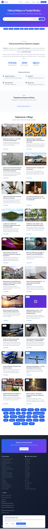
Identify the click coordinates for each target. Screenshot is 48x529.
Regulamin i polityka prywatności (8, 510)
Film (18, 409)
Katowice (42, 28)
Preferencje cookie (5, 512)
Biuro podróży (5, 488)
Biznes (29, 416)
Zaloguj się (4, 501)
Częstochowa (28, 482)
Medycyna (25, 423)
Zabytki (4, 480)
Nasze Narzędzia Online (38, 413)
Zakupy (4, 464)
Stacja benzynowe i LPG (7, 462)
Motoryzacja (13, 416)
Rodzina (35, 416)
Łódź (22, 28)
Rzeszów (27, 476)
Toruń (27, 478)
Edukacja (29, 420)
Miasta (21, 2)
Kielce (27, 480)
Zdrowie (31, 423)
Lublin (26, 28)
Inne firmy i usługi (6, 460)
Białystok (27, 474)
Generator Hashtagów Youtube (8, 507)
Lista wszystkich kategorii (7, 458)
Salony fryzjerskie (6, 466)
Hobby (6, 413)
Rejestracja (44, 1)
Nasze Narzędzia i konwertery (7, 503)
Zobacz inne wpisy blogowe (8, 409)
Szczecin (11, 28)
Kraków (5, 28)
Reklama (12, 420)
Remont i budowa (20, 420)
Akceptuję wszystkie (21, 523)
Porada (29, 413)
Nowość (41, 416)
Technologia (17, 423)
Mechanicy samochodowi (7, 468)
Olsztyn (27, 486)
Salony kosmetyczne (6, 484)
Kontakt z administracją (6, 497)
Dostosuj (12, 523)
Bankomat (4, 470)
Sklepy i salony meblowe (7, 472)
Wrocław (31, 28)
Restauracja (4, 482)
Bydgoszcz (27, 472)
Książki (6, 416)
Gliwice (27, 484)
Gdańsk (36, 28)
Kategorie (28, 2)
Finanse (35, 420)
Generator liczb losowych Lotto (8, 505)
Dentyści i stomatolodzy (7, 474)
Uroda (6, 420)
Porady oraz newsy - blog (6, 495)
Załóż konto (24, 448)
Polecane (43, 409)
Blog (33, 2)
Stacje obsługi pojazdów (7, 476)
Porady (42, 420)
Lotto (3, 478)
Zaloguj (38, 2)
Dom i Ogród (21, 416)
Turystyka (31, 409)
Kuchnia (23, 409)
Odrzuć (7, 523)
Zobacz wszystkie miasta (30, 488)
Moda (18, 413)
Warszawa (17, 28)
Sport (37, 409)
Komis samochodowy (6, 486)
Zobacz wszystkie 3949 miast (24, 106)
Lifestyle (12, 413)
